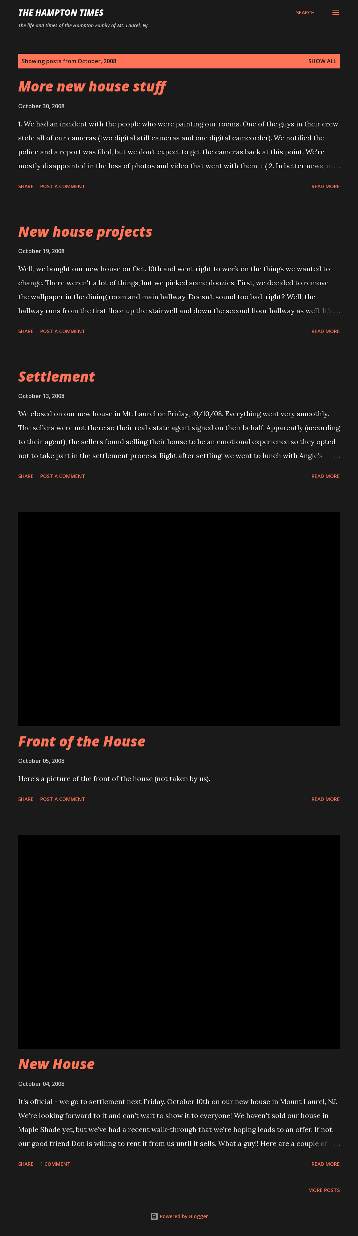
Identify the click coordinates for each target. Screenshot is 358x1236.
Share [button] (26, 186)
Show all (322, 61)
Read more (326, 186)
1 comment (55, 1164)
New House (56, 1063)
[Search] (305, 12)
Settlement (56, 376)
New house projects (85, 231)
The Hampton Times (60, 12)
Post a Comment (62, 186)
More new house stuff (91, 86)
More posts (324, 1190)
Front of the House (81, 741)
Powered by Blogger (179, 1216)
